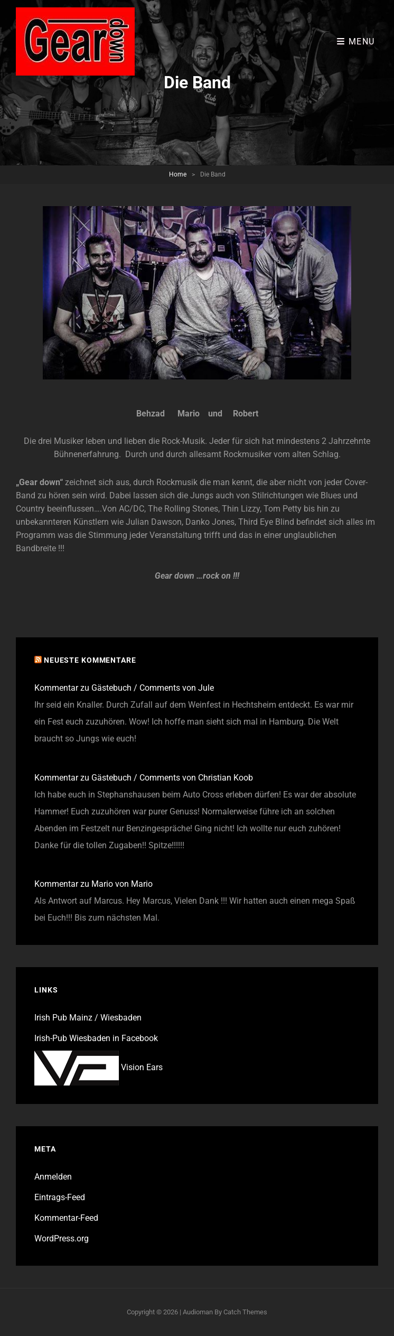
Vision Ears (98, 1067)
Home (177, 174)
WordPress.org (61, 1238)
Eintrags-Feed (59, 1197)
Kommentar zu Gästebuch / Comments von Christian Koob (143, 778)
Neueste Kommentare (90, 660)
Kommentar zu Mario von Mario (93, 884)
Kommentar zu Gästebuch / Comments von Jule (124, 688)
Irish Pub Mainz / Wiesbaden (88, 1018)
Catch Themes (245, 1312)
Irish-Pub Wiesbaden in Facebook (96, 1038)
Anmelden (53, 1177)
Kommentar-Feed (66, 1218)
